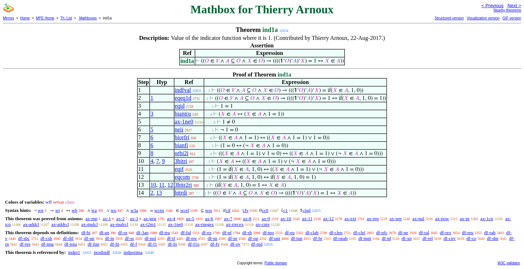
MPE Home (45, 18)
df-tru (164, 232)
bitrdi (181, 193)
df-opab (340, 238)
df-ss (129, 238)
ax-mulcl (89, 224)
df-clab (312, 232)
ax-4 (171, 218)
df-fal (186, 232)
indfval (183, 90)
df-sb (247, 232)
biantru (183, 114)
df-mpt (364, 238)
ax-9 (266, 218)
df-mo (268, 232)
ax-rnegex (204, 224)
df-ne (403, 232)
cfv (246, 210)
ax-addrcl (60, 224)
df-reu (468, 232)
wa (94, 210)
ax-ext (350, 218)
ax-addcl (31, 224)
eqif (179, 169)
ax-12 (328, 218)
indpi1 (74, 252)
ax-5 (190, 218)
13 (159, 193)
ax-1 (107, 218)
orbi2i (181, 153)
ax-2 (120, 218)
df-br (317, 238)
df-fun (93, 244)
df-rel (428, 238)
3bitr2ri (183, 185)
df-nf (227, 232)
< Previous (492, 5)
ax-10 (286, 218)
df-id (386, 238)
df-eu (290, 232)
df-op (253, 238)
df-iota (70, 244)
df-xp (407, 238)
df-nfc (382, 232)
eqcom (182, 177)
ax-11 (307, 218)
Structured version (449, 18)
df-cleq (335, 232)
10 (153, 185)
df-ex (206, 232)
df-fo (172, 244)
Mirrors (8, 18)
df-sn (212, 238)
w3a (134, 210)
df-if (171, 238)
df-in (109, 238)
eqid (180, 106)
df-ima (47, 244)
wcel (184, 210)
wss (208, 210)
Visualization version (483, 18)
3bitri (181, 161)
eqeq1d (183, 98)
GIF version (511, 18)
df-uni (274, 238)
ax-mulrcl (119, 224)
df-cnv (449, 238)
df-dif (68, 238)
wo (114, 210)
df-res (25, 244)
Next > (514, 5)
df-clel (359, 232)
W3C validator (508, 263)
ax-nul (418, 218)
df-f (133, 244)
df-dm (492, 238)
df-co (471, 238)
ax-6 (209, 218)
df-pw (191, 238)
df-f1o (194, 244)
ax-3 (134, 218)
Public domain (275, 263)
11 (161, 185)
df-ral (424, 232)
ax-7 (228, 218)
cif (228, 210)
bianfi (181, 145)
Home (25, 18)
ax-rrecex (234, 224)
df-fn (114, 244)
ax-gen (149, 218)
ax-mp (91, 218)
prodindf (102, 252)
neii (179, 129)
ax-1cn (486, 218)
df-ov (235, 244)
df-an (104, 232)
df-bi (85, 232)
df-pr (232, 238)
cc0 (265, 210)
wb (74, 210)
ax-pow (442, 218)
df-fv (214, 244)
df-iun (296, 238)
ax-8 (247, 218)
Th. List (66, 18)
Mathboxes (87, 18)
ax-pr (464, 218)
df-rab (490, 232)
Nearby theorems (507, 10)
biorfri (182, 137)
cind (306, 210)
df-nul (150, 238)
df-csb (47, 238)
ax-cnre (263, 224)
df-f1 (152, 244)
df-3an (142, 232)
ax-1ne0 (184, 122)
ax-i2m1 (148, 224)
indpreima (133, 252)
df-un (89, 238)
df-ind (257, 244)
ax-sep (395, 218)
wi (57, 210)
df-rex (445, 232)
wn (41, 210)
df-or (122, 232)
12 (170, 185)
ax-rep (373, 218)
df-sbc (24, 238)
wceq (159, 210)
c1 (285, 210)
